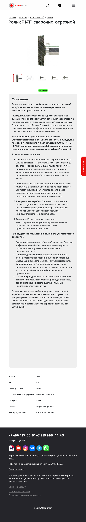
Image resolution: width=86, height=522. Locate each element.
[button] (17, 78)
